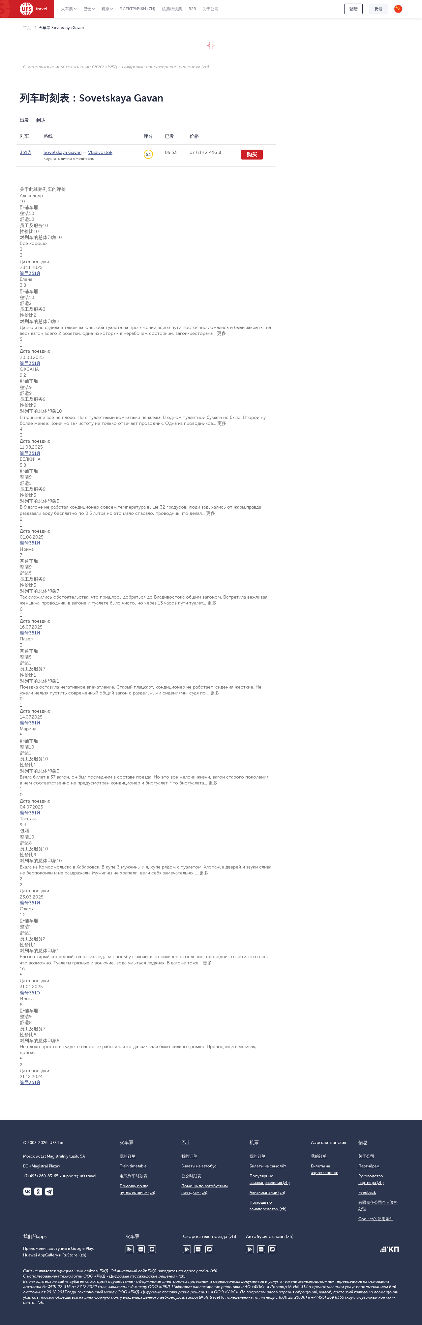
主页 (27, 27)
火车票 (67, 9)
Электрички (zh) (137, 9)
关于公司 (210, 9)
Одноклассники (38, 1191)
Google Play (130, 1249)
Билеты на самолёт (268, 1166)
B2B (192, 9)
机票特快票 (172, 9)
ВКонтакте (27, 1191)
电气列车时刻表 (133, 1176)
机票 (105, 9)
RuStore (152, 1249)
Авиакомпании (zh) (267, 1192)
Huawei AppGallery (141, 1249)
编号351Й (30, 273)
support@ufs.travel (79, 1176)
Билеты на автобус (199, 1166)
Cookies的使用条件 (375, 1219)
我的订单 (128, 1156)
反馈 (378, 9)
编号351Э (30, 992)
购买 (252, 155)
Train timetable (133, 1166)
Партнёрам (368, 1166)
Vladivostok (100, 152)
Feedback (367, 1192)
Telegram (49, 1191)
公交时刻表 (191, 1176)
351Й (25, 152)
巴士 (87, 9)
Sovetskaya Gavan (62, 152)
